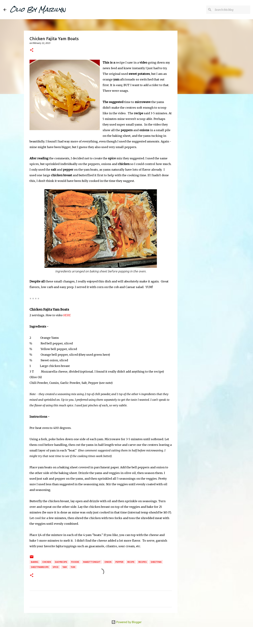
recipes (142, 562)
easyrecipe (61, 562)
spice (56, 567)
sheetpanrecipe (40, 567)
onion (108, 562)
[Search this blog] (231, 9)
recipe (130, 562)
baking (34, 562)
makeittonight (91, 562)
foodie (75, 562)
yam (65, 567)
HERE (67, 315)
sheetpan (156, 562)
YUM (73, 567)
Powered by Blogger (126, 622)
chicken (46, 562)
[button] (32, 50)
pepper (119, 562)
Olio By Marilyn (38, 9)
